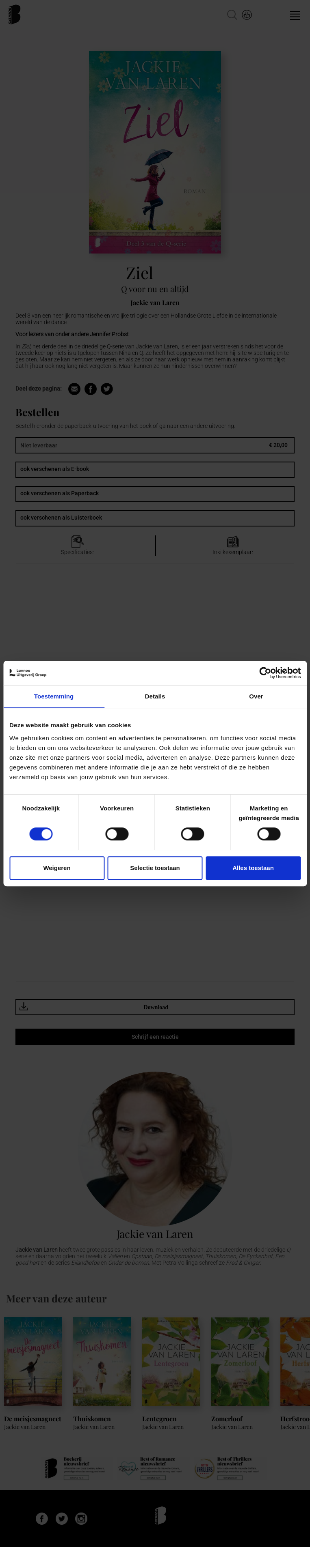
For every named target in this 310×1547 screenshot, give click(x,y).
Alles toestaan (253, 867)
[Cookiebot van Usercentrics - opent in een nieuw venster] (265, 673)
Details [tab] (155, 696)
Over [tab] (256, 696)
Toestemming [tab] (54, 696)
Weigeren (56, 867)
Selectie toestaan (155, 867)
